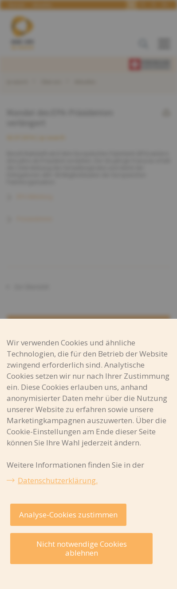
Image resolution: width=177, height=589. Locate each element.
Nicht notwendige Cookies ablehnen (81, 548)
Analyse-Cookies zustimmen (68, 514)
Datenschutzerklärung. (58, 480)
